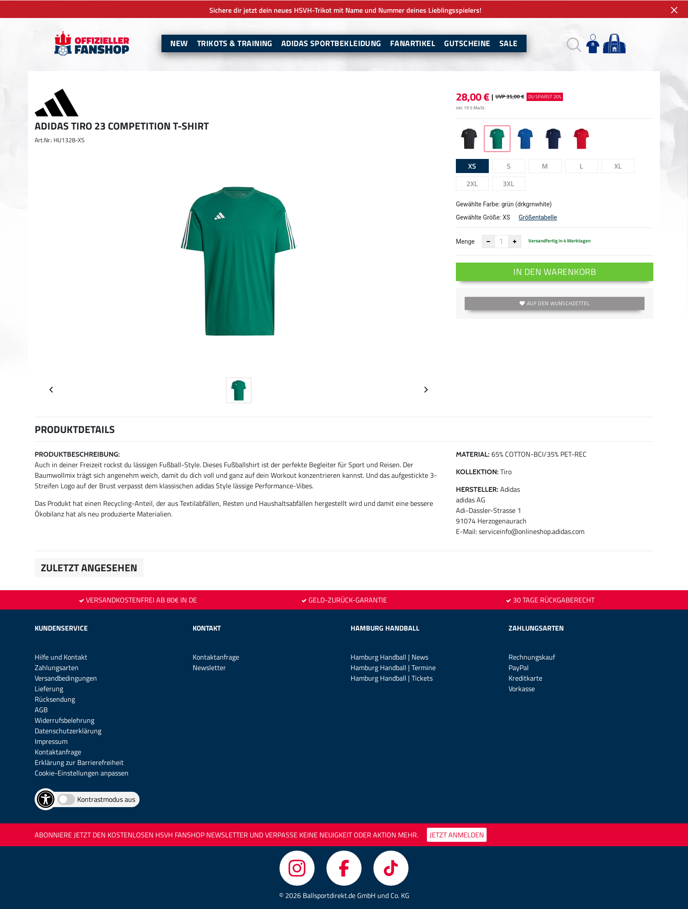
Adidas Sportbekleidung (331, 43)
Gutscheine (467, 43)
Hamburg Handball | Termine (393, 667)
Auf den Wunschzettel (555, 303)
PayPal (519, 667)
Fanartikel (413, 43)
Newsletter (209, 667)
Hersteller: (477, 489)
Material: (473, 454)
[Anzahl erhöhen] (514, 241)
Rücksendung (55, 698)
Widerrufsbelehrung (64, 719)
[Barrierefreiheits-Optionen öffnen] (46, 799)
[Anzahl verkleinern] (488, 241)
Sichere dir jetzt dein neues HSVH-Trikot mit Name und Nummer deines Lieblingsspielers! (344, 9)
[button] (572, 43)
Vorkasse (522, 688)
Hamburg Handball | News (389, 656)
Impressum (51, 740)
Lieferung (49, 688)
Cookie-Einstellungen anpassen (82, 772)
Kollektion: (477, 471)
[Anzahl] (501, 241)
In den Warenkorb (554, 271)
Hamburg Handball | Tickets (392, 677)
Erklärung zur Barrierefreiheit (79, 762)
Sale (508, 43)
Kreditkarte (525, 677)
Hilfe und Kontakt (61, 656)
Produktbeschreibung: (77, 454)
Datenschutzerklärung (68, 730)
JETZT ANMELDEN (457, 834)
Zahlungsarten (57, 667)
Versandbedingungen (66, 677)
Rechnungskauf (532, 656)
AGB (41, 709)
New (179, 43)
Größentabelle (538, 216)
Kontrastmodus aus (106, 799)
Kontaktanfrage (58, 751)
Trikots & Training (234, 43)
